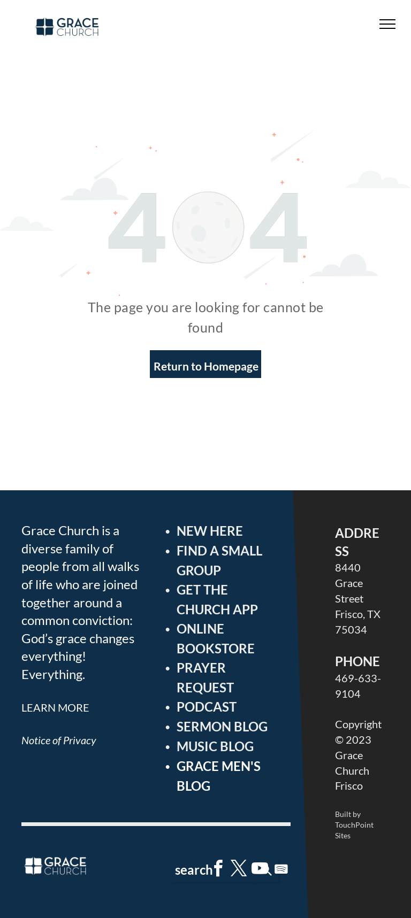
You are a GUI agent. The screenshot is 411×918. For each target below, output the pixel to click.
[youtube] (260, 870)
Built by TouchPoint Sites (354, 824)
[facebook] (218, 870)
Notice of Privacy (58, 740)
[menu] (387, 24)
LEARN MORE (55, 707)
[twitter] (239, 870)
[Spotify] (281, 870)
